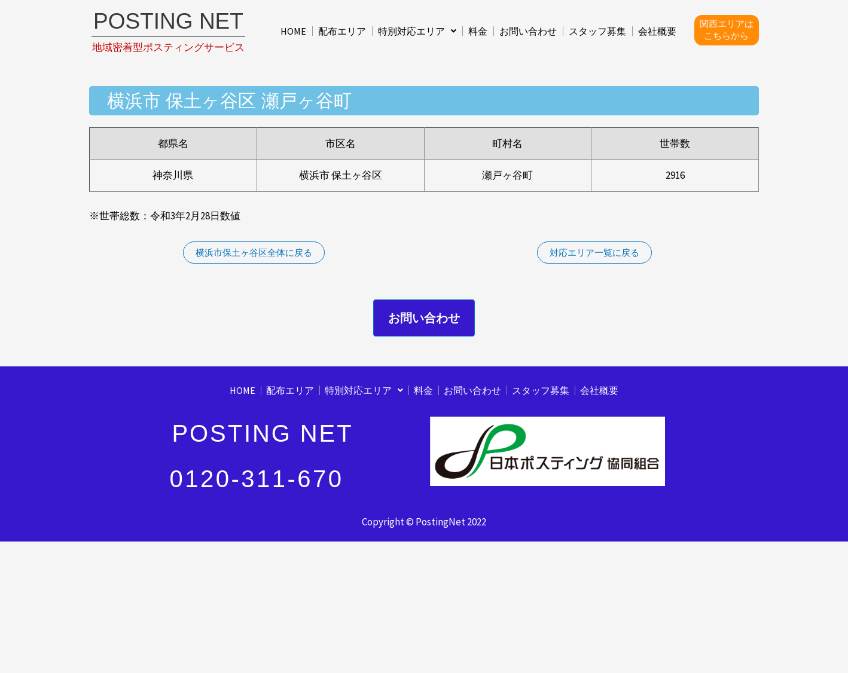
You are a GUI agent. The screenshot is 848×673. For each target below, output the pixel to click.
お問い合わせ (528, 31)
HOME (293, 31)
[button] (417, 31)
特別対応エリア (417, 31)
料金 (477, 31)
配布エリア (342, 31)
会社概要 (657, 31)
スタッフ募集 (597, 31)
